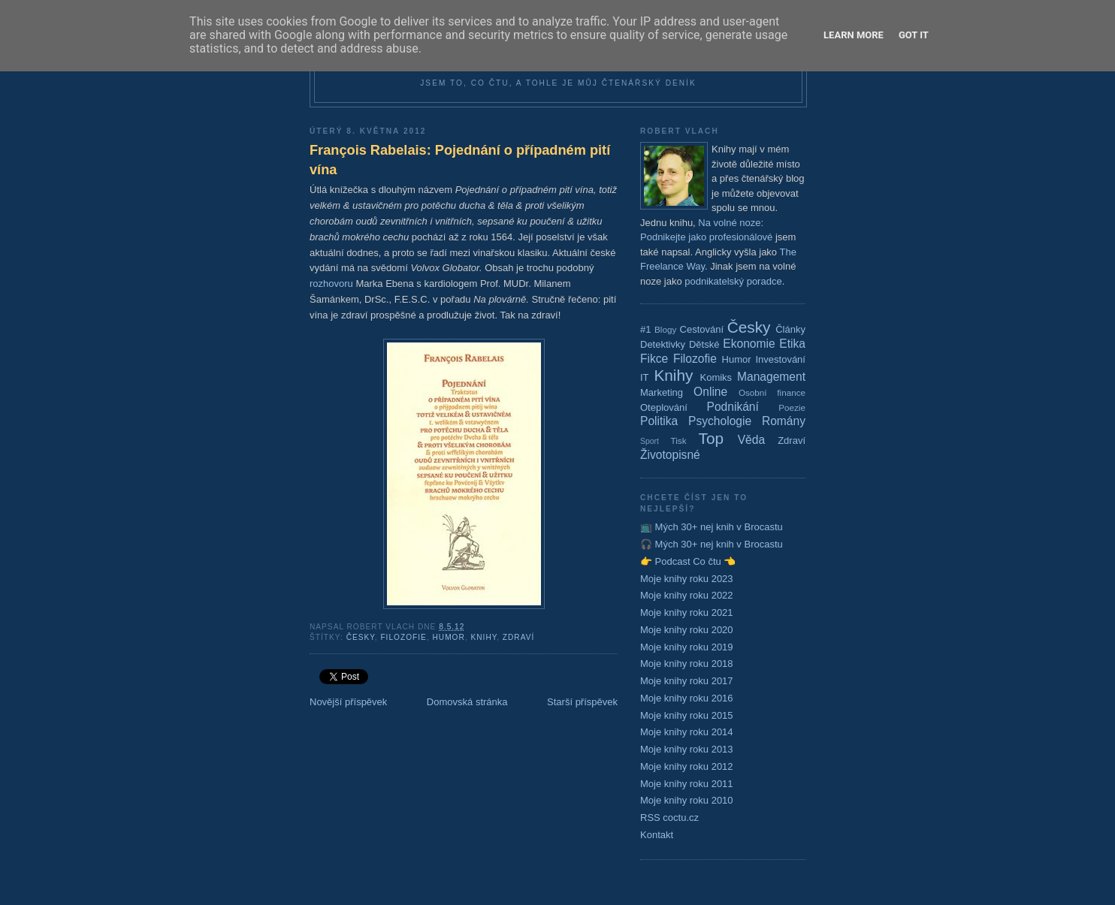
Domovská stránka (467, 701)
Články (790, 329)
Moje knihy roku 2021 (686, 612)
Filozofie (403, 637)
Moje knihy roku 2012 (686, 766)
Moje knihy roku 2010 (686, 800)
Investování (780, 359)
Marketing (661, 392)
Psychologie (719, 421)
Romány (783, 421)
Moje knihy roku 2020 (686, 629)
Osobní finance (772, 392)
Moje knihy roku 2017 (686, 680)
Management (771, 376)
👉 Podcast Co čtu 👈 (688, 561)
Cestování (702, 329)
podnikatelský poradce (732, 281)
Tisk (679, 440)
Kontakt (656, 834)
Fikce (654, 358)
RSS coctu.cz (669, 817)
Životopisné (670, 454)
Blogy (665, 329)
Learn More (853, 35)
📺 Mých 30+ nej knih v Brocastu (711, 526)
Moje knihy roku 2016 (686, 698)
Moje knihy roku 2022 (686, 595)
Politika (659, 421)
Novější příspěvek (348, 701)
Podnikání (733, 406)
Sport (649, 441)
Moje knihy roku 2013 (686, 749)
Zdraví (518, 637)
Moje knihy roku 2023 (686, 578)
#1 (645, 329)
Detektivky (662, 344)
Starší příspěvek (582, 701)
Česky (360, 637)
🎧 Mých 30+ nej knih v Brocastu (711, 544)
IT (644, 377)
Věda (751, 439)
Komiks (716, 377)
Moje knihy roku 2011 (686, 783)
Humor (448, 637)
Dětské (704, 344)
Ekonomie (749, 343)
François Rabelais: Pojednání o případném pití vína (460, 159)
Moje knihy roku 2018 (686, 663)
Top (711, 438)
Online (710, 391)
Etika (792, 343)
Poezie (791, 407)
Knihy (483, 637)
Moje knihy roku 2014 (686, 732)
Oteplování (663, 407)
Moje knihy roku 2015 (686, 715)
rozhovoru (331, 283)
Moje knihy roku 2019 (686, 647)
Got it (914, 35)
